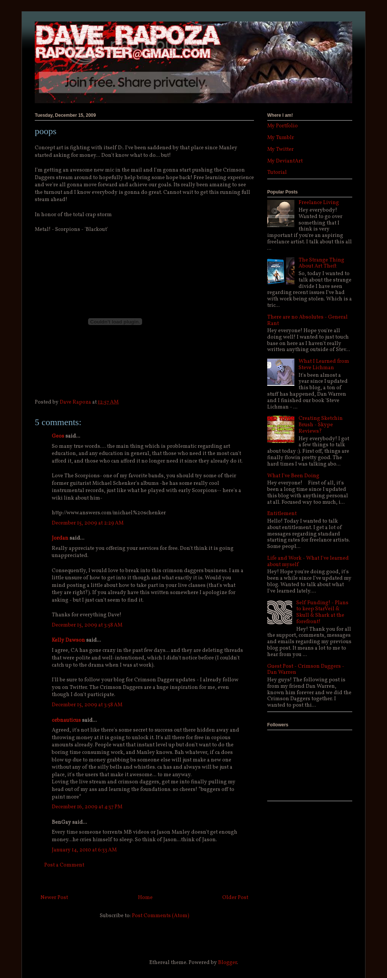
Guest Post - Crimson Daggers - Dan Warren (305, 669)
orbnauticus (66, 720)
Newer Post (54, 897)
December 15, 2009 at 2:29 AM (88, 523)
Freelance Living (319, 202)
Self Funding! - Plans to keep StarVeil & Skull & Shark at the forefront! (322, 612)
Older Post (235, 897)
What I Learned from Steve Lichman (324, 364)
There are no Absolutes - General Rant (307, 320)
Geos (58, 436)
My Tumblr (280, 137)
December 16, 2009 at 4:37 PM (87, 807)
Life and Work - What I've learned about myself (308, 561)
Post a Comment (64, 865)
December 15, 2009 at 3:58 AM (87, 625)
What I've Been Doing (293, 476)
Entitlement (282, 513)
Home (145, 897)
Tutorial (277, 172)
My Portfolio (282, 126)
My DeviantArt (285, 161)
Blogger (227, 962)
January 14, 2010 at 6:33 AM (84, 850)
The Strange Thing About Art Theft (321, 263)
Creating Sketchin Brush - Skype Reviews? (321, 425)
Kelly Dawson (68, 640)
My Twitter (280, 149)
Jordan (60, 538)
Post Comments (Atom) (160, 915)
